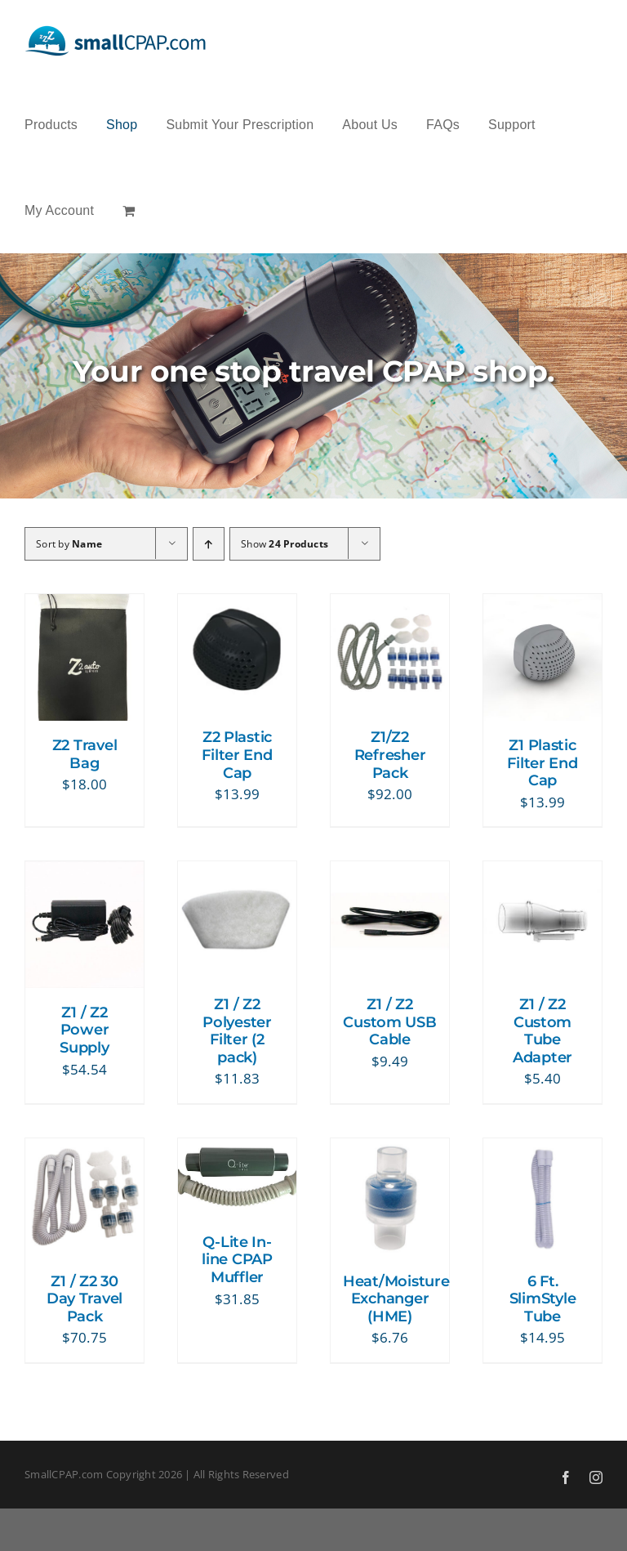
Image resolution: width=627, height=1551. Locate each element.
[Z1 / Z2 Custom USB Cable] (390, 873)
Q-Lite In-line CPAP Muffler (237, 1259)
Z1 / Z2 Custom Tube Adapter (542, 1030)
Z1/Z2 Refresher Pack (390, 754)
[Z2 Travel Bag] (84, 606)
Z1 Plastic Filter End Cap (542, 762)
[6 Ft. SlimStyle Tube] (542, 1150)
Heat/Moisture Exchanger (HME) (396, 1298)
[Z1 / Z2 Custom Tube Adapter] (542, 873)
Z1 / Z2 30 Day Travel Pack (84, 1298)
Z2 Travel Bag (85, 754)
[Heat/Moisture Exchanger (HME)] (390, 1150)
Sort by (69, 544)
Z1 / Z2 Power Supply (84, 1030)
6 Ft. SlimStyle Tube (542, 1298)
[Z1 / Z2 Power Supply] (84, 873)
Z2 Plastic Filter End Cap (237, 754)
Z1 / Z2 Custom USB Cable (389, 1021)
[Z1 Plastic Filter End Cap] (542, 606)
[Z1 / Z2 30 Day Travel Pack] (84, 1150)
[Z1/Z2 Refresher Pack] (390, 606)
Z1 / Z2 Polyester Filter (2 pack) (237, 1030)
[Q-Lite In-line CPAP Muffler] (237, 1150)
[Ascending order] (209, 544)
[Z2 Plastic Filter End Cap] (237, 606)
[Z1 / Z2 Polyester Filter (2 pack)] (237, 873)
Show (284, 544)
